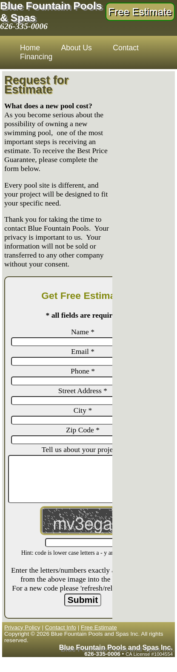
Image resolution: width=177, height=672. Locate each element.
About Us (76, 47)
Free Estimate (99, 627)
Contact (126, 47)
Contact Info (60, 627)
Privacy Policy (22, 627)
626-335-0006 (24, 26)
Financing (36, 56)
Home (30, 47)
